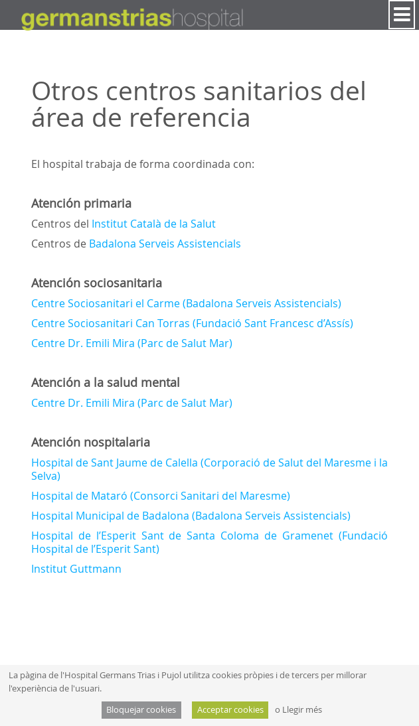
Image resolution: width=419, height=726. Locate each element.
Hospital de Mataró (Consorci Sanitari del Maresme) (160, 495)
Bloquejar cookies (141, 709)
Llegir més (302, 709)
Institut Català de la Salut (154, 223)
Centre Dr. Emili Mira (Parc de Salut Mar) (131, 343)
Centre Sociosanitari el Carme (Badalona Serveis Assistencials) (186, 303)
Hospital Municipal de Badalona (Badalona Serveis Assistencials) (191, 515)
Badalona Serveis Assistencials (165, 243)
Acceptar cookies (230, 709)
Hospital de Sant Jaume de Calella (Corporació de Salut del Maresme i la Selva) (209, 469)
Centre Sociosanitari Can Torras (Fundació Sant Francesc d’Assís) (192, 323)
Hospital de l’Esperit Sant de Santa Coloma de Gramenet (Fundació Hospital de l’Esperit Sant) (209, 542)
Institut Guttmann (76, 568)
